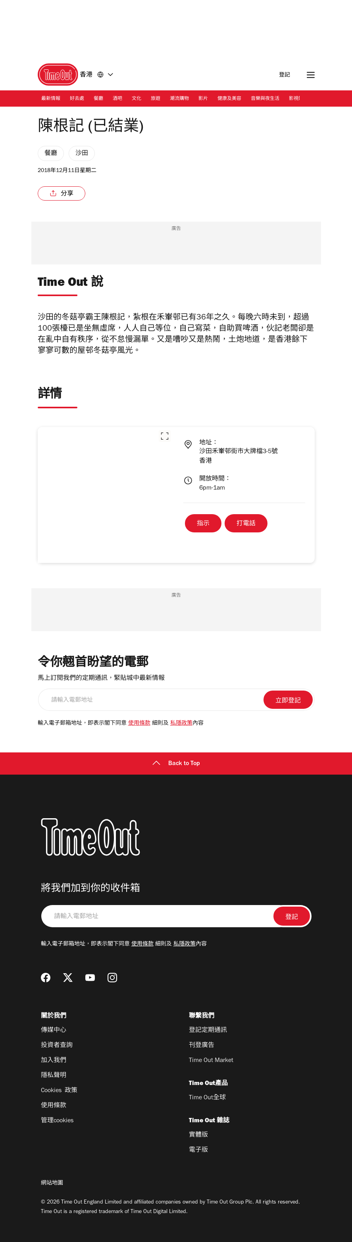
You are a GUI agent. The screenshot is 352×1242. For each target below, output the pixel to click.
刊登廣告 (201, 1046)
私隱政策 (181, 724)
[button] (165, 436)
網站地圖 (52, 1184)
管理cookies (57, 1121)
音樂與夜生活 (265, 99)
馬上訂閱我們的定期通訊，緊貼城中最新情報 (101, 679)
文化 (136, 99)
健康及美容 (229, 99)
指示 (203, 524)
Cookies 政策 (59, 1091)
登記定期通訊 (208, 1031)
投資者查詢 (57, 1046)
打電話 (246, 524)
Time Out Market (211, 1061)
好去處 (77, 99)
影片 (203, 99)
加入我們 (53, 1061)
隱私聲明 (53, 1076)
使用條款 (139, 724)
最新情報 (50, 99)
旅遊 (155, 99)
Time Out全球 (207, 1098)
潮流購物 (179, 99)
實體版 (198, 1135)
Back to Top (176, 764)
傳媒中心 (53, 1031)
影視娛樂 (298, 99)
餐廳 (98, 99)
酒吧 (117, 99)
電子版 (198, 1150)
